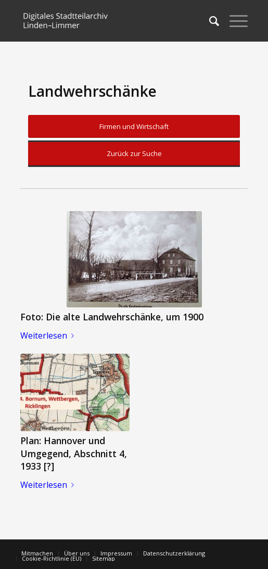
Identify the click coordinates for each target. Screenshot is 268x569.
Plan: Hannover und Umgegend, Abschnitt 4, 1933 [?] (73, 453)
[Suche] (209, 21)
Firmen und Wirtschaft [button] (134, 126)
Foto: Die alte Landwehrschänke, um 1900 (111, 317)
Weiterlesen (49, 335)
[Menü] (233, 21)
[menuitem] (209, 21)
